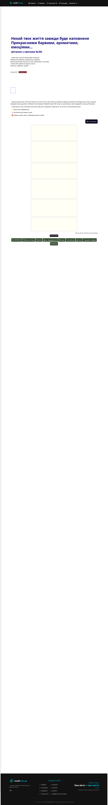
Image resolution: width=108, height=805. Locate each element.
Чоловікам (70, 217)
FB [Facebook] (10, 790)
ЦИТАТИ (54, 791)
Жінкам (62, 217)
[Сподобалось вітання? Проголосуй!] (14, 77)
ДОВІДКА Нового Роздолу (59, 794)
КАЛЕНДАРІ (44, 788)
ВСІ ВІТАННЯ (16, 217)
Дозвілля (73, 3)
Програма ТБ (52, 3)
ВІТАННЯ (54, 788)
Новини (32, 3)
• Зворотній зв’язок (69, 802)
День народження (50, 217)
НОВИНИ (43, 785)
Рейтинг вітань (28, 217)
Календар (63, 3)
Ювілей (39, 217)
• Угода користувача (60, 802)
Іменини (54, 221)
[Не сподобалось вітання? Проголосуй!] (24, 77)
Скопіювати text (22, 72)
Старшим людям (89, 217)
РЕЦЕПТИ (55, 785)
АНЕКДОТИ (44, 791)
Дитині (79, 217)
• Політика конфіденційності (49, 802)
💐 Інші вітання (91, 136)
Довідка (41, 3)
